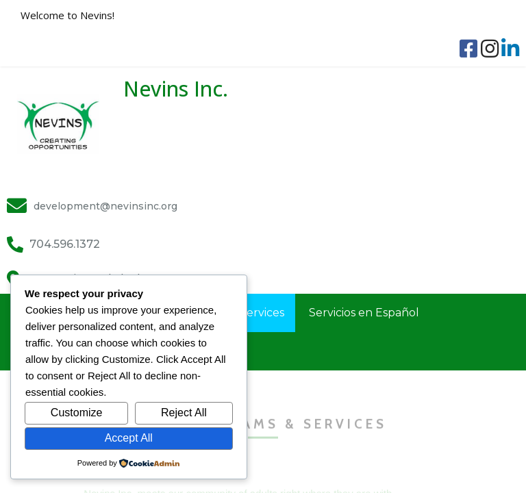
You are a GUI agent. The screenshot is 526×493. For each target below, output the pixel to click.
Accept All (129, 438)
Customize (77, 412)
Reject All (184, 412)
